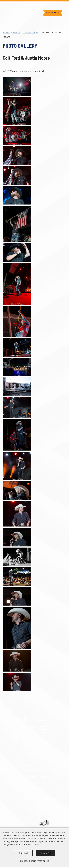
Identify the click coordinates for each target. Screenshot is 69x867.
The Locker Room (34, 782)
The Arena (34, 760)
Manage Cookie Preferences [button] (34, 860)
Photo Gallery (30, 32)
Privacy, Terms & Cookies (21, 799)
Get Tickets (52, 12)
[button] (34, 86)
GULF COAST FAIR (34, 771)
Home (6, 32)
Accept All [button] (46, 853)
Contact (34, 788)
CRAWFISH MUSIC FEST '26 (34, 765)
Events (16, 32)
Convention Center (34, 776)
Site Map (34, 793)
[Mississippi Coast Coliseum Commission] (14, 10)
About (34, 748)
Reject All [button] (23, 853)
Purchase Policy (53, 799)
